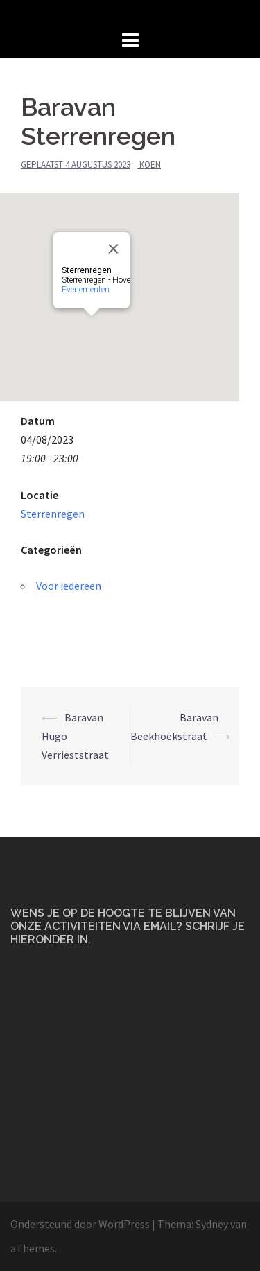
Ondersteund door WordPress (80, 1224)
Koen (150, 164)
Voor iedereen (68, 586)
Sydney (212, 1224)
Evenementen (95, 245)
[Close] (122, 204)
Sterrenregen (53, 513)
